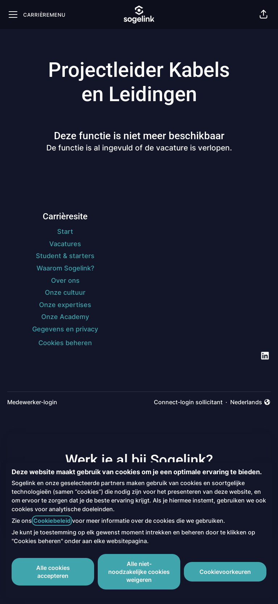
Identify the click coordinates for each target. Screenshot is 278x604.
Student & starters (65, 256)
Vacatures (65, 244)
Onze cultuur (65, 292)
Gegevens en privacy (65, 329)
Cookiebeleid (52, 520)
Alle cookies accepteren (53, 571)
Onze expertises (65, 305)
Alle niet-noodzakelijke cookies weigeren (139, 571)
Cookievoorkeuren (225, 571)
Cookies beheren (65, 343)
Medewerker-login (32, 402)
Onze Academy (65, 316)
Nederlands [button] (250, 402)
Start (65, 231)
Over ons (65, 280)
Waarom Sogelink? (65, 268)
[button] (263, 14)
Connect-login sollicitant (188, 402)
